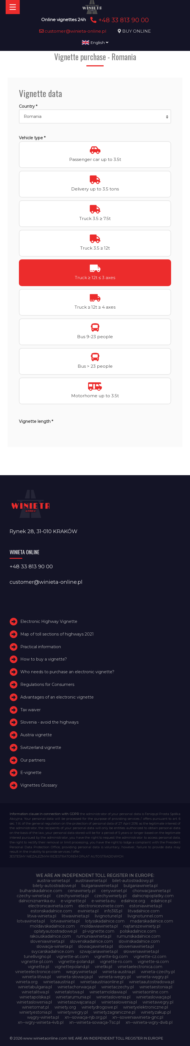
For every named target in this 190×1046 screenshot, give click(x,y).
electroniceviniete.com (101, 905)
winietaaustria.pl (59, 981)
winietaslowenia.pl (34, 1002)
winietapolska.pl (34, 997)
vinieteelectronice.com (37, 971)
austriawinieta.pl (91, 880)
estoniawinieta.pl (145, 905)
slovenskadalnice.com (91, 941)
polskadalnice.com (138, 931)
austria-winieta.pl (53, 880)
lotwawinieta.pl (65, 921)
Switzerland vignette (40, 747)
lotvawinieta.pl (31, 921)
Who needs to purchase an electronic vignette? (67, 671)
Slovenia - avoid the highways (49, 722)
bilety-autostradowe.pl (54, 885)
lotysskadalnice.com (105, 921)
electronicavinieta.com (50, 905)
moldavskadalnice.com (52, 926)
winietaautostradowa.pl (151, 981)
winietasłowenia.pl (119, 1002)
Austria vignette (36, 734)
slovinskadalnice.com (139, 941)
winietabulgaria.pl (35, 986)
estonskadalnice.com (51, 910)
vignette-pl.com (37, 961)
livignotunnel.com (145, 916)
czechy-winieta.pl (34, 895)
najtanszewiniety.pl (141, 926)
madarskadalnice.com (151, 921)
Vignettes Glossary (38, 785)
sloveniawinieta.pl (47, 941)
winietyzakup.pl (156, 1012)
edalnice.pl (161, 900)
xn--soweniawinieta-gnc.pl (137, 1017)
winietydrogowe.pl (99, 1007)
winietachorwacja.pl (77, 986)
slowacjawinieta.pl (95, 946)
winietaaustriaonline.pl (101, 981)
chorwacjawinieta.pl (151, 890)
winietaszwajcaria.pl (77, 1002)
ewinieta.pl (88, 910)
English (95, 42)
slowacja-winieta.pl (54, 946)
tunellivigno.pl (37, 956)
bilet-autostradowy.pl (132, 880)
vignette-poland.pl (76, 961)
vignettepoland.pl (72, 966)
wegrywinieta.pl (81, 971)
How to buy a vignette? (43, 659)
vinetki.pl (103, 966)
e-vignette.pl (73, 900)
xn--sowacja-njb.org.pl (86, 1017)
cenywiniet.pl (114, 890)
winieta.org (27, 981)
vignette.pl (38, 966)
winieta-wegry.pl (115, 976)
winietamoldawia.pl (108, 992)
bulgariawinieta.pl (141, 885)
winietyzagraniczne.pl (114, 1012)
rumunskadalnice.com (138, 936)
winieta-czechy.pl (158, 971)
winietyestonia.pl (35, 1012)
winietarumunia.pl (73, 997)
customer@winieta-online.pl (72, 31)
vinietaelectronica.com (140, 966)
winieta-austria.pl (118, 971)
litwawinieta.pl (75, 916)
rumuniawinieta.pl (94, 936)
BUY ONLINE (136, 31)
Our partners (32, 760)
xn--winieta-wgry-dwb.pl (149, 1022)
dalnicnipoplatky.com (153, 895)
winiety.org (65, 1007)
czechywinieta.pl (72, 895)
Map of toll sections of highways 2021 (57, 634)
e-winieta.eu (103, 900)
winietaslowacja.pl (153, 997)
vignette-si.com (153, 961)
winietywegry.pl (72, 1012)
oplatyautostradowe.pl (55, 931)
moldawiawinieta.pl (99, 926)
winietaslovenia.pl (113, 997)
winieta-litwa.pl (36, 976)
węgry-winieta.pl (43, 1017)
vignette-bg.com (111, 956)
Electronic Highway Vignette (48, 621)
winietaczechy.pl (117, 986)
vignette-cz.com (150, 956)
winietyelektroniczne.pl (145, 1007)
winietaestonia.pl (155, 986)
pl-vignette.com (98, 931)
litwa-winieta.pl (41, 916)
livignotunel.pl (108, 916)
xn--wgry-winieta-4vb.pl (41, 1022)
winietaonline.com (150, 992)
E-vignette (31, 772)
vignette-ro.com (116, 961)
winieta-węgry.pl (152, 976)
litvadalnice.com (144, 910)
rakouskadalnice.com (50, 936)
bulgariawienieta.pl (100, 885)
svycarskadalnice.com (52, 951)
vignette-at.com (72, 956)
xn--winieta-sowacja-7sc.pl (94, 1022)
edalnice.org (133, 900)
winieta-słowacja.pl (74, 976)
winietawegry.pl (158, 1002)
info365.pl (113, 910)
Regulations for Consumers (47, 684)
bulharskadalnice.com (41, 890)
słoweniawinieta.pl (141, 951)
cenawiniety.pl (81, 890)
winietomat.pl (35, 1007)
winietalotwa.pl (69, 992)
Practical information (40, 646)
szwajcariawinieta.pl (99, 951)
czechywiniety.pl (110, 895)
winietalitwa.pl (35, 992)
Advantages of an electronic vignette (57, 697)
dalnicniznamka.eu (37, 900)
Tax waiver (30, 709)
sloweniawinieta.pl (136, 946)
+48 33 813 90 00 (119, 20)
